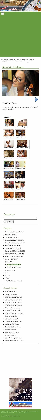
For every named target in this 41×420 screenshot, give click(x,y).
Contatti (7, 275)
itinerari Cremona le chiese (13, 310)
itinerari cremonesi (11, 316)
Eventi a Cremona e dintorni (14, 256)
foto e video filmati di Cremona (11, 59)
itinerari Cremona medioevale (14, 300)
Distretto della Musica (12, 324)
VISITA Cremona (10, 235)
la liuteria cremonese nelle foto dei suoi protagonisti (16, 62)
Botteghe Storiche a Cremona (14, 254)
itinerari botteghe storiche (13, 321)
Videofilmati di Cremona (15, 267)
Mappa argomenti (15, 416)
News (7, 273)
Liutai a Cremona (10, 291)
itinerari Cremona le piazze (13, 297)
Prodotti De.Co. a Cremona (13, 327)
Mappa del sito (5, 416)
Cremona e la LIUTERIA (13, 248)
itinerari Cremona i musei (13, 302)
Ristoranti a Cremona (12, 332)
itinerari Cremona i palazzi (13, 305)
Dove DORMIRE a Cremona (14, 240)
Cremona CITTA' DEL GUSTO (15, 251)
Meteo (7, 278)
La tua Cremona (10, 270)
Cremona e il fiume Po (12, 237)
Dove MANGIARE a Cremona (15, 243)
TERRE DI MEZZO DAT (13, 281)
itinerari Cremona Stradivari (14, 313)
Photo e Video (9, 262)
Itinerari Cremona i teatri (13, 308)
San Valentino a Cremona (13, 245)
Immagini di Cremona (28, 59)
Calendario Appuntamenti (13, 338)
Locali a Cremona (10, 335)
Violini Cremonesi (11, 294)
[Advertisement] (20, 36)
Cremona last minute (11, 259)
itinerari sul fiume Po (11, 319)
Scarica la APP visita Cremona (14, 232)
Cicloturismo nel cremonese (14, 340)
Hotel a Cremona (10, 330)
